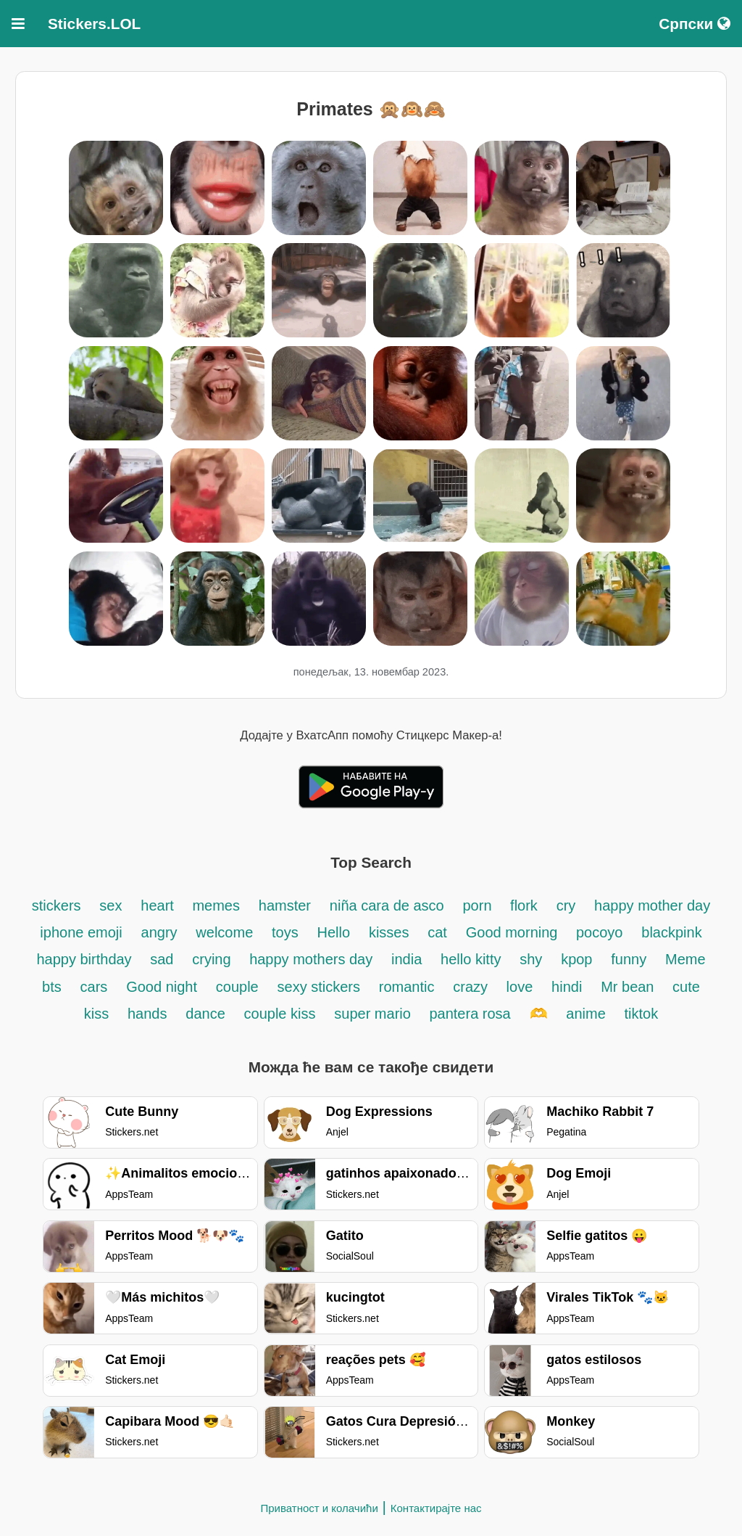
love (520, 987)
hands (147, 1014)
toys (285, 932)
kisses (389, 932)
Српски (694, 23)
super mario (374, 1014)
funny (628, 959)
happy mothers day (310, 959)
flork (524, 905)
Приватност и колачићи (319, 1508)
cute (686, 987)
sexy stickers (319, 987)
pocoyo (599, 932)
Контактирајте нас (436, 1508)
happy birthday (86, 959)
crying (213, 959)
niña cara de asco (387, 905)
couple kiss (280, 1014)
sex (110, 905)
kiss (96, 1014)
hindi (566, 987)
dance (205, 1014)
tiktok (642, 1014)
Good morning (514, 932)
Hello (334, 932)
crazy (472, 987)
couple (237, 987)
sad (161, 959)
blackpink (671, 932)
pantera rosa (469, 1014)
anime (585, 1014)
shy (531, 959)
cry (566, 905)
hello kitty (471, 959)
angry (159, 932)
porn (479, 905)
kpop (576, 959)
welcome (224, 932)
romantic (407, 987)
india (406, 959)
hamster (285, 905)
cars (94, 987)
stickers (56, 905)
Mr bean (629, 987)
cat (437, 932)
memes (216, 905)
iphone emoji (81, 932)
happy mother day (652, 905)
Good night (161, 987)
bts (52, 987)
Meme (685, 959)
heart (159, 905)
